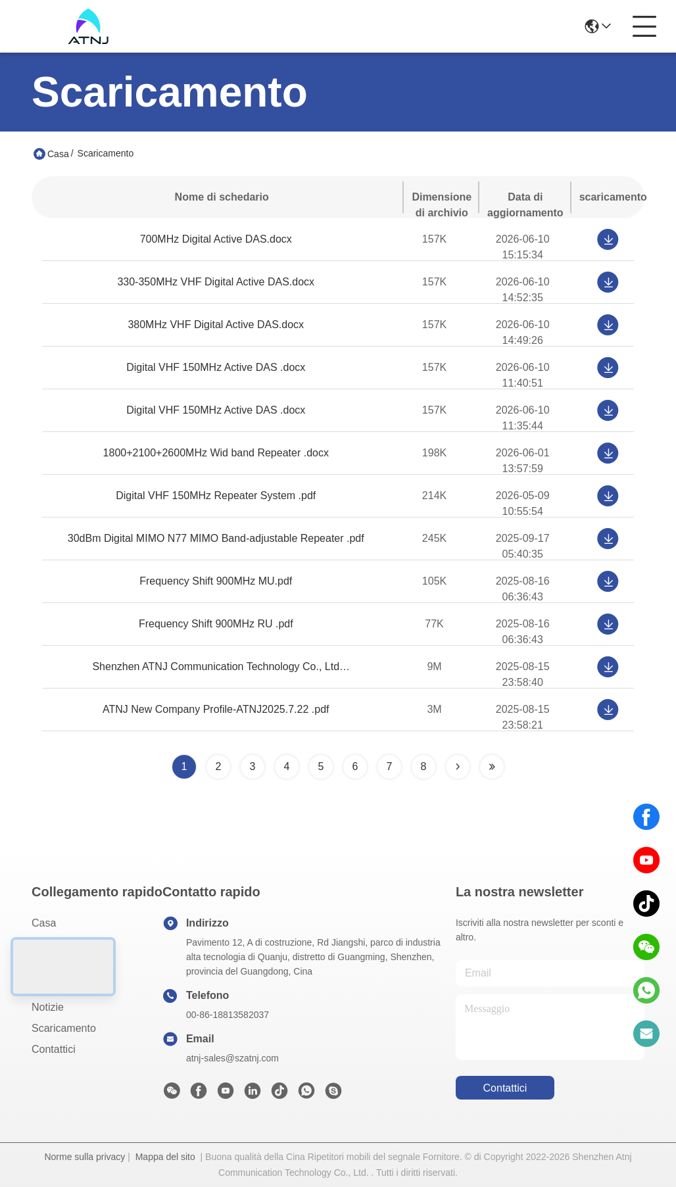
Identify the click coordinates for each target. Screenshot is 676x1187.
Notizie (48, 1007)
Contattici (54, 1049)
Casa (58, 154)
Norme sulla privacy (84, 1156)
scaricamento (64, 1028)
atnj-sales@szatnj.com (232, 1058)
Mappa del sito (165, 1156)
